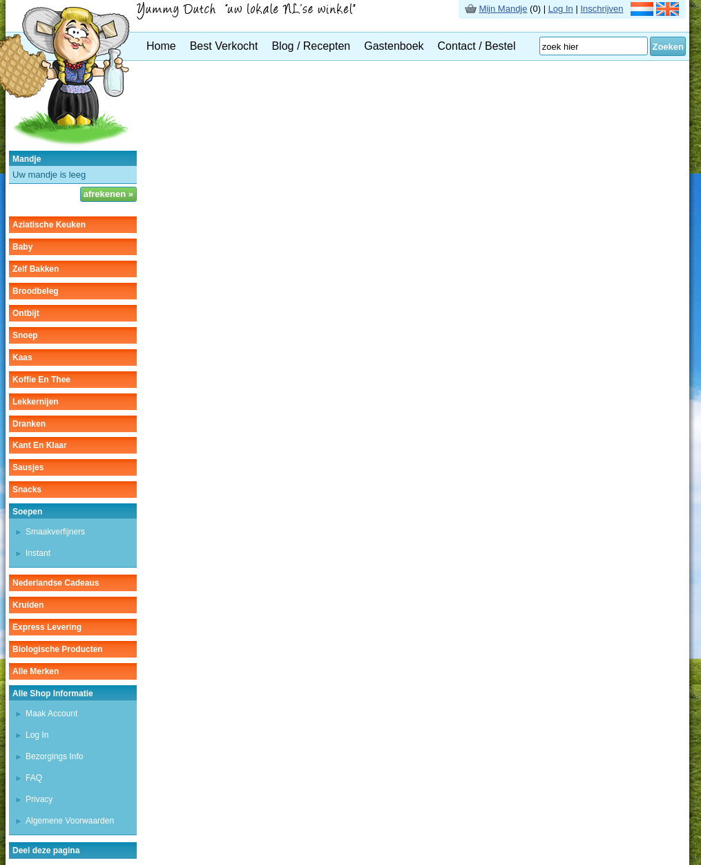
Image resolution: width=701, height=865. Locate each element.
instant (38, 553)
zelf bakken (35, 269)
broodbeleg (35, 291)
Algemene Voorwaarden (70, 821)
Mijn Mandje (503, 8)
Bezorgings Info (54, 756)
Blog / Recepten (310, 46)
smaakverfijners (55, 532)
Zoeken (668, 46)
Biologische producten (57, 649)
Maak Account (51, 713)
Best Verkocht (224, 46)
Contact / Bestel (477, 46)
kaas (22, 357)
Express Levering (46, 627)
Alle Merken (35, 671)
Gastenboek (393, 46)
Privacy (39, 799)
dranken (29, 424)
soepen (27, 512)
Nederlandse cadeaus (55, 583)
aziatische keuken (49, 225)
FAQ (34, 778)
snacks (26, 489)
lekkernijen (35, 402)
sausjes (28, 467)
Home (161, 46)
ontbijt (25, 313)
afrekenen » (108, 194)
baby (22, 247)
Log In (560, 8)
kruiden (28, 605)
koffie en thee (41, 379)
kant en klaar (39, 445)
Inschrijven (601, 8)
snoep (25, 335)
